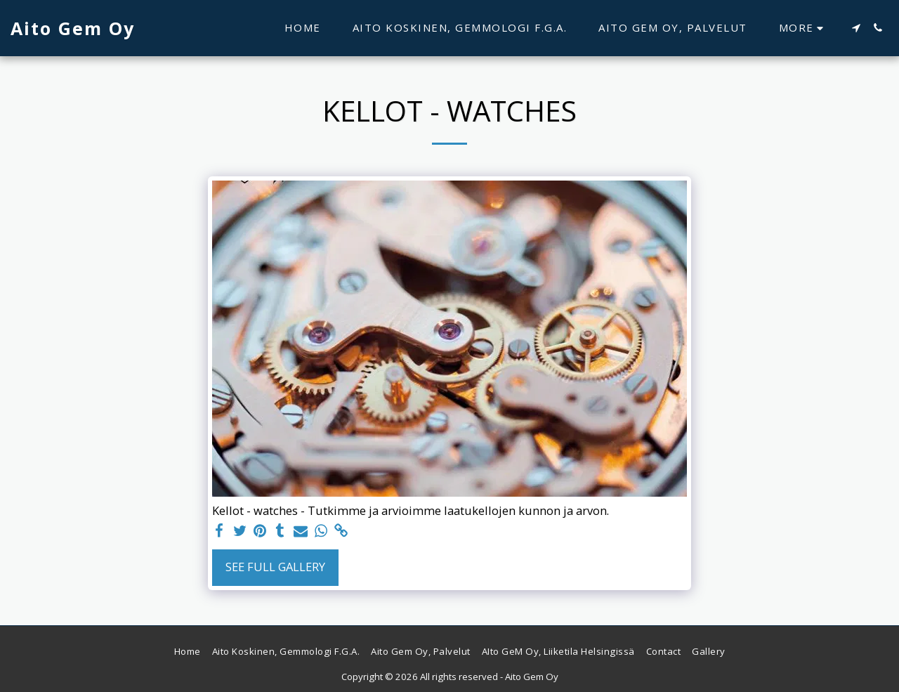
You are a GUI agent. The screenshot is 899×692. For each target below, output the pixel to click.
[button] (856, 27)
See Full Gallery (275, 567)
